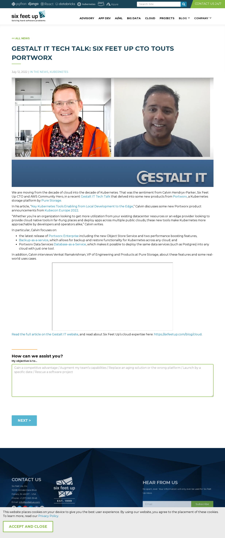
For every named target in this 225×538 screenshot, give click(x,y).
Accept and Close (28, 526)
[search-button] (184, 4)
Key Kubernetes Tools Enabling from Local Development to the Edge (82, 206)
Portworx (180, 196)
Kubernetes (59, 72)
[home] (28, 16)
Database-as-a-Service (70, 244)
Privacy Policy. (48, 516)
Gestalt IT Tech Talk (95, 196)
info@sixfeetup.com (29, 503)
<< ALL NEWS (21, 38)
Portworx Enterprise (64, 236)
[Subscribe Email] (167, 506)
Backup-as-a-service (33, 240)
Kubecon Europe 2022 (61, 210)
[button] (184, 18)
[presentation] (39, 407)
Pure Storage (51, 200)
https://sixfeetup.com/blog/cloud (178, 334)
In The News (39, 72)
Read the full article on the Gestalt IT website (45, 334)
